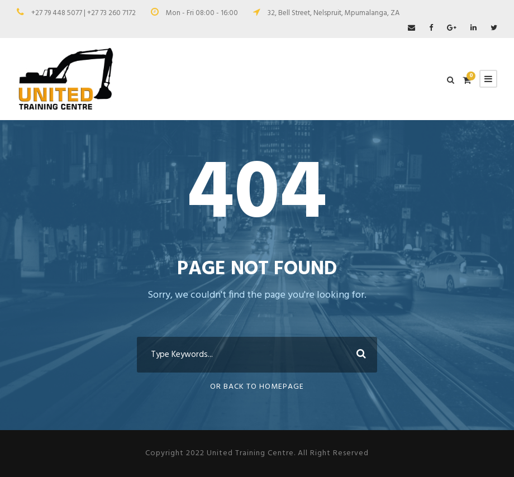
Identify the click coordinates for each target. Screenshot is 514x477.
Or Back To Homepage (257, 386)
